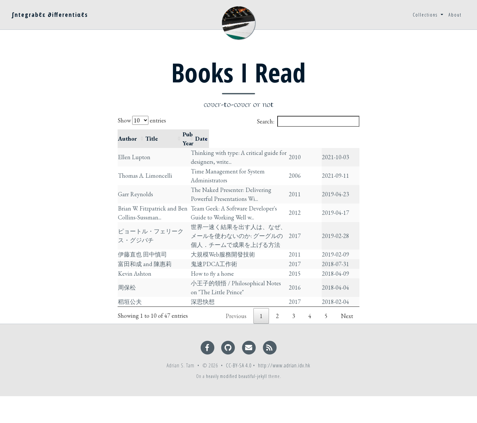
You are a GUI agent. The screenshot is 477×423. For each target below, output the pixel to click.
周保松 (127, 305)
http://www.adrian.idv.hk (284, 392)
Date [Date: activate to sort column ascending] (342, 134)
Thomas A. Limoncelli (145, 166)
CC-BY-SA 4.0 (238, 392)
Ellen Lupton (134, 148)
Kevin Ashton (134, 287)
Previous (236, 343)
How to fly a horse (226, 287)
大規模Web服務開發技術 (237, 250)
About (455, 15)
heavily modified (221, 403)
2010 (313, 148)
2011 (313, 185)
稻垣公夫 (130, 324)
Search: (308, 121)
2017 (313, 227)
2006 (313, 166)
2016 (313, 305)
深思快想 (217, 324)
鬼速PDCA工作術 (228, 268)
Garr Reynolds (135, 185)
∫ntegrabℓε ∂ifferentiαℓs (50, 15)
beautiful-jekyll (252, 403)
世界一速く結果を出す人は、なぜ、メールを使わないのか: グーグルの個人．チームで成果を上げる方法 (255, 227)
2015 (313, 287)
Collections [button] (426, 15)
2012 (313, 204)
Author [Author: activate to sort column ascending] (127, 134)
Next (347, 343)
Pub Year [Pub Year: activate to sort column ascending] (318, 134)
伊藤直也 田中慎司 (142, 250)
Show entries (142, 120)
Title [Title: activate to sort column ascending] (211, 134)
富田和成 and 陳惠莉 (145, 268)
